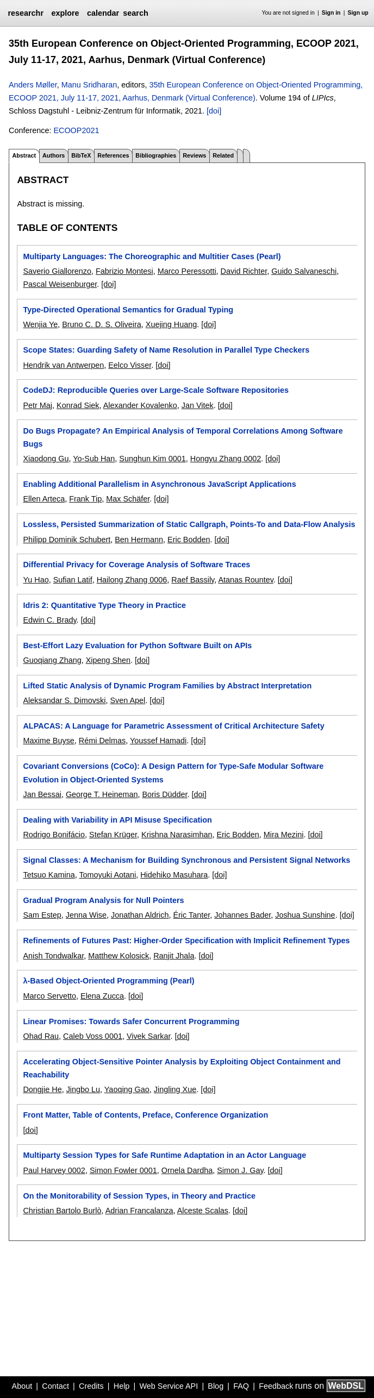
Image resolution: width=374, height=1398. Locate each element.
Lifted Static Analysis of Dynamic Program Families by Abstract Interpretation (167, 685)
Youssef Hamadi (158, 740)
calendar (103, 13)
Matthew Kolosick (118, 955)
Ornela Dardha (187, 1170)
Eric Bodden (188, 539)
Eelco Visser (129, 365)
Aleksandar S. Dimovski (64, 700)
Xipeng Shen (108, 660)
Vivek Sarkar (149, 1036)
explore (65, 13)
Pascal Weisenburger (60, 284)
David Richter (244, 271)
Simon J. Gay (240, 1170)
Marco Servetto (49, 996)
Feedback (276, 1386)
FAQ (241, 1386)
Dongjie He (42, 1089)
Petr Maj (37, 405)
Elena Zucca (102, 996)
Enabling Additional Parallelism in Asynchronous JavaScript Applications (159, 484)
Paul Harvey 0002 (54, 1170)
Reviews (194, 155)
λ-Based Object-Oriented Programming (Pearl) (108, 980)
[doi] (214, 110)
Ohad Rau (41, 1036)
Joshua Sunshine (305, 915)
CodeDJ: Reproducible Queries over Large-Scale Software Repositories (156, 390)
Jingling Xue (175, 1089)
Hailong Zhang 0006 (132, 579)
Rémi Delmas (102, 740)
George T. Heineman (102, 794)
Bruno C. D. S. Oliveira (101, 324)
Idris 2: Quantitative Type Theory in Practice (104, 605)
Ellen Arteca (44, 498)
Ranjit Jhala (173, 955)
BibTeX (81, 155)
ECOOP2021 (76, 130)
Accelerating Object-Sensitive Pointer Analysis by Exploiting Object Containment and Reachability (181, 1068)
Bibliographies (155, 155)
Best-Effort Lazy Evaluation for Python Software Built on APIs (137, 645)
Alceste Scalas (202, 1210)
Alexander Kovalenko (140, 405)
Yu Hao (35, 579)
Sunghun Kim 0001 (152, 458)
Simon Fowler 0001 (123, 1170)
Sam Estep (42, 915)
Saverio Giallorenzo (57, 271)
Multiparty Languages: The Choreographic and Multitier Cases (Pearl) (151, 256)
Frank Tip (85, 498)
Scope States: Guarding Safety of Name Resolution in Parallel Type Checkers (166, 350)
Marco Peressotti (187, 271)
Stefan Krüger (113, 834)
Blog (215, 1386)
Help (122, 1386)
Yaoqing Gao (126, 1089)
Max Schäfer (127, 498)
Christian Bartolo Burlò (62, 1210)
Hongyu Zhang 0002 (225, 458)
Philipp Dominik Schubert (66, 539)
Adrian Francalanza (139, 1210)
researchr (25, 13)
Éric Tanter (191, 915)
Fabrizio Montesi (124, 271)
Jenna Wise (86, 915)
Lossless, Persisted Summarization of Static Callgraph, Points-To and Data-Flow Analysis (189, 524)
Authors (53, 155)
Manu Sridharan (89, 84)
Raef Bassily (192, 579)
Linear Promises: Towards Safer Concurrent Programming (131, 1021)
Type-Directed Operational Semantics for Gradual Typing (128, 309)
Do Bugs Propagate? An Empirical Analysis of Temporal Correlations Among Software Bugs (182, 437)
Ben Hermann (139, 539)
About (22, 1386)
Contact (55, 1386)
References (113, 155)
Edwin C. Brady (49, 620)
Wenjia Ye (40, 324)
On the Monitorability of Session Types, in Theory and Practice (139, 1196)
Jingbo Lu (83, 1089)
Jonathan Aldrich (140, 915)
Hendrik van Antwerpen (63, 365)
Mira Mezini (284, 834)
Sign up (358, 13)
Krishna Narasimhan (176, 834)
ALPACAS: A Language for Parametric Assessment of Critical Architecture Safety (173, 726)
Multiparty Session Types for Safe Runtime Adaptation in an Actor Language (164, 1155)
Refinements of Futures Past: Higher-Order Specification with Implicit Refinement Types (186, 940)
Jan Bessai (42, 794)
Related (223, 155)
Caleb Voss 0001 (92, 1036)
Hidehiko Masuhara (174, 874)
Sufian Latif (72, 579)
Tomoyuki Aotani (107, 874)
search (135, 13)
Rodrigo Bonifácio (54, 834)
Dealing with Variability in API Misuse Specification (117, 820)
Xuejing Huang (171, 324)
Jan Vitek (198, 405)
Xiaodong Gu (45, 458)
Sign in (331, 13)
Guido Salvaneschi (303, 271)
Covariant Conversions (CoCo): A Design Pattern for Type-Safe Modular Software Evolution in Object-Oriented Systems (173, 772)
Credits (91, 1386)
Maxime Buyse (48, 740)
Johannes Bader (242, 915)
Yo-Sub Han (94, 458)
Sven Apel (127, 700)
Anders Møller (33, 84)
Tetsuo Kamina (48, 874)
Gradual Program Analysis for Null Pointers (103, 900)
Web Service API (168, 1386)
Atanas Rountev (245, 579)
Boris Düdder (164, 794)
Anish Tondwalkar (53, 955)
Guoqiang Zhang (52, 660)
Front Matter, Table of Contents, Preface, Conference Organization (145, 1115)
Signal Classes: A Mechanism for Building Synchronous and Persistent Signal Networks (186, 860)
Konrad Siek (78, 405)
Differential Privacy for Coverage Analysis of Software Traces (136, 564)
